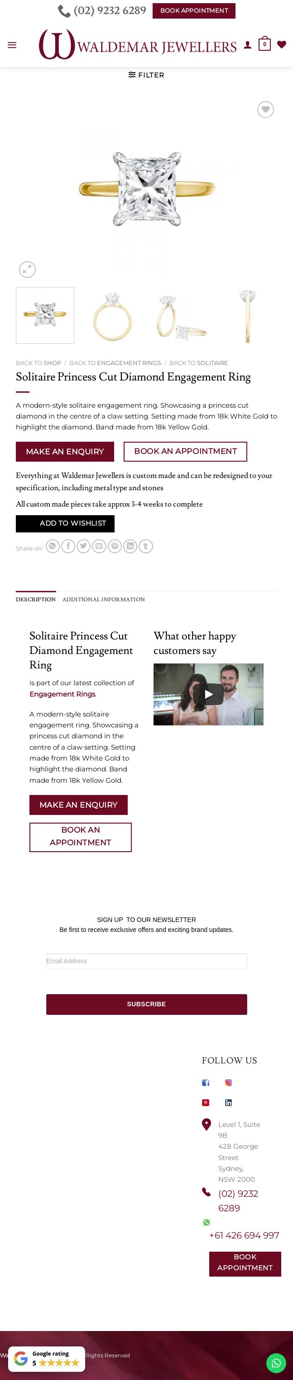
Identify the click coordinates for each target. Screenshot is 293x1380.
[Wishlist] (281, 44)
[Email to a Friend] (99, 546)
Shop (52, 362)
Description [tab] (36, 599)
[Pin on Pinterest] (115, 546)
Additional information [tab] (103, 599)
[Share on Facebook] (68, 546)
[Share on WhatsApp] (53, 546)
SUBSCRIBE (146, 1004)
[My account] (247, 44)
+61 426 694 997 (244, 1235)
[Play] (208, 694)
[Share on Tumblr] (146, 546)
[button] (12, 45)
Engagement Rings (129, 362)
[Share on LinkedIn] (130, 546)
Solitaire (212, 362)
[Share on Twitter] (84, 546)
